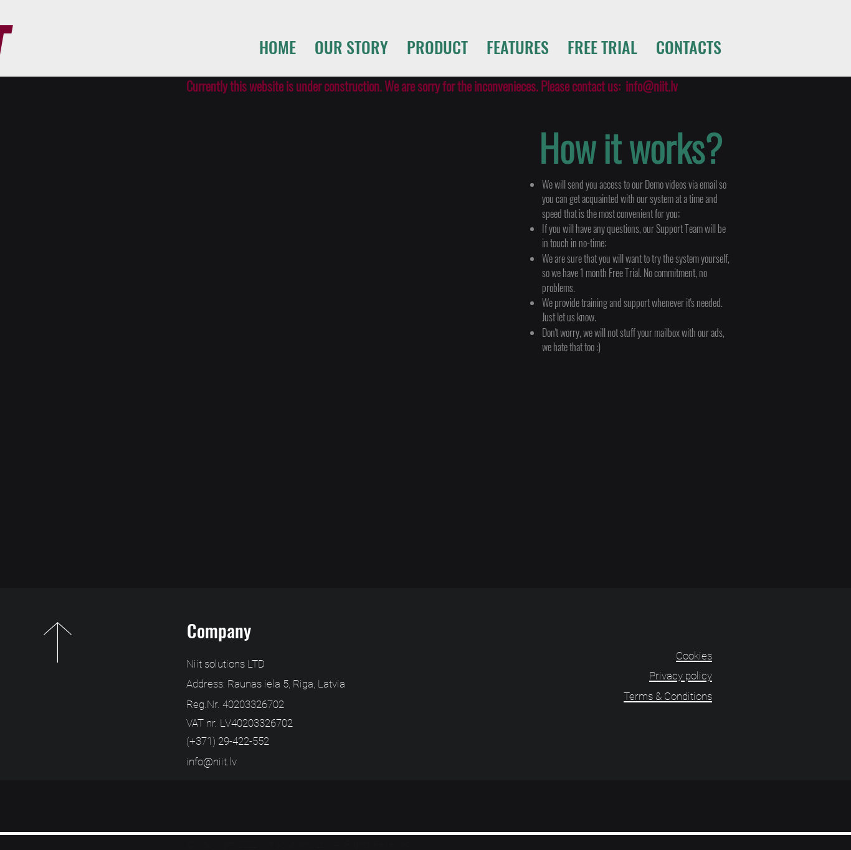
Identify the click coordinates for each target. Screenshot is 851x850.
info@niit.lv (651, 85)
